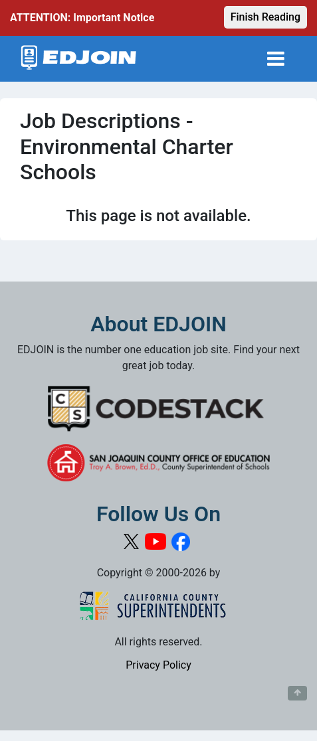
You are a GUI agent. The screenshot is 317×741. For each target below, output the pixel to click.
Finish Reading (265, 17)
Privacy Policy (158, 665)
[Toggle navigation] (276, 58)
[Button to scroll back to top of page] (297, 693)
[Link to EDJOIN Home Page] (79, 58)
